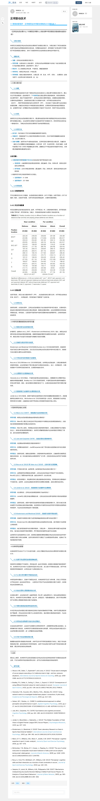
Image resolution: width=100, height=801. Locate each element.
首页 (20, 2)
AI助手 (33, 2)
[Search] (52, 2)
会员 (40, 2)
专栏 (26, 2)
